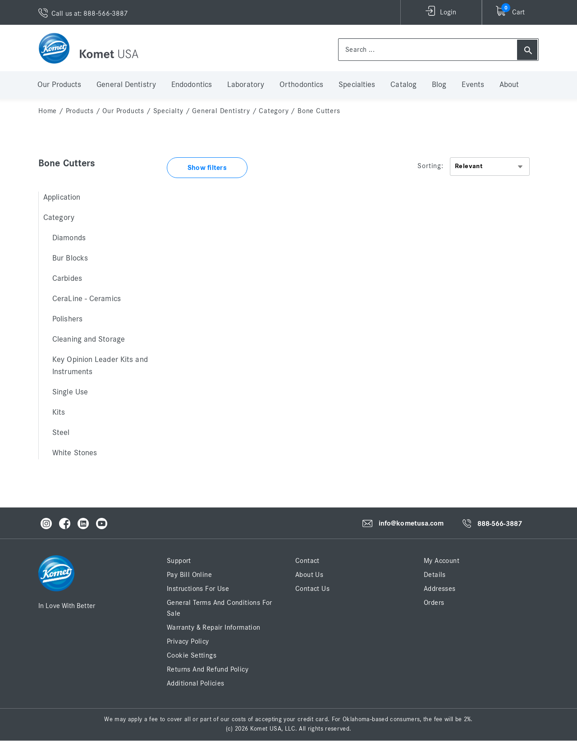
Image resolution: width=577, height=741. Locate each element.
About (509, 85)
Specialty (168, 110)
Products (80, 110)
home (47, 110)
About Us (309, 574)
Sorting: (430, 165)
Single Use (70, 392)
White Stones (74, 453)
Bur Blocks (70, 258)
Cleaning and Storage (88, 339)
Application (61, 197)
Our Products (59, 85)
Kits (58, 412)
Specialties (357, 85)
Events (473, 85)
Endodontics (191, 85)
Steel (61, 433)
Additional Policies (195, 683)
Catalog (403, 85)
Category (273, 110)
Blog (439, 85)
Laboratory (245, 85)
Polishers (67, 319)
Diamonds (69, 238)
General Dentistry (126, 85)
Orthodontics (301, 85)
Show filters (207, 167)
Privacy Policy (188, 641)
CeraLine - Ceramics (86, 299)
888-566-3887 (499, 523)
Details (435, 574)
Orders (434, 602)
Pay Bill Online (189, 574)
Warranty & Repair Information (214, 627)
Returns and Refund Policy (207, 669)
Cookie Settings (191, 655)
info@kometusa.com (411, 523)
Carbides (67, 278)
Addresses (440, 588)
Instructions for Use (198, 588)
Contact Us (312, 588)
